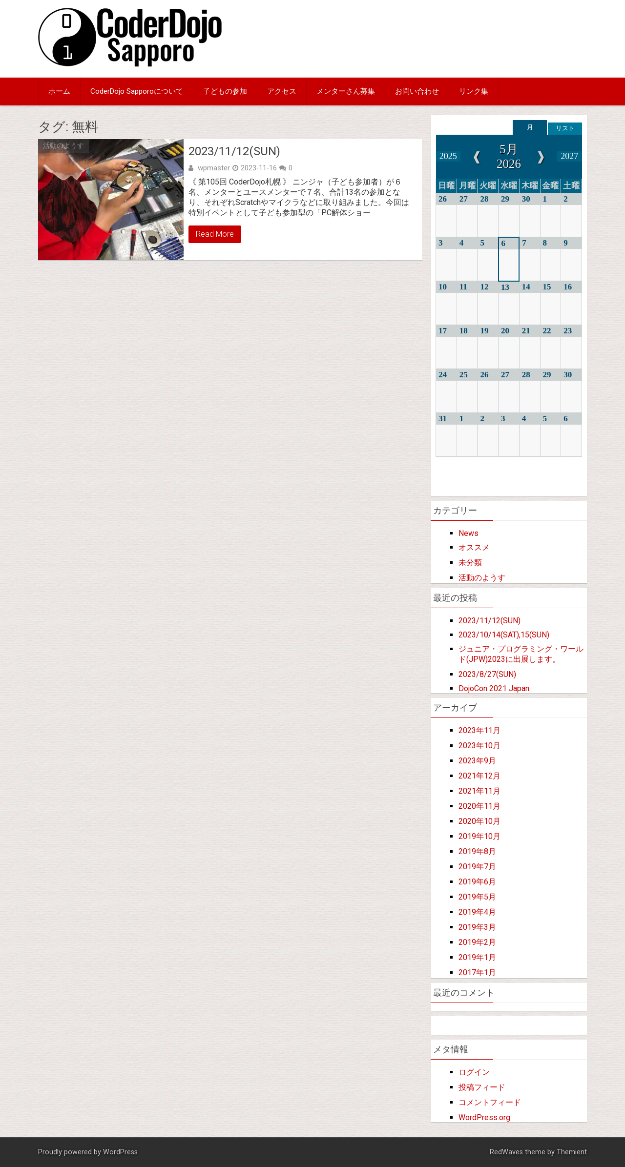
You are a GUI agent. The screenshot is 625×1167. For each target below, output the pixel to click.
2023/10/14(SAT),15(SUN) (503, 634)
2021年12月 (479, 775)
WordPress (120, 1152)
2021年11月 (479, 791)
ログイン (474, 1072)
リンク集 (473, 91)
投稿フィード (481, 1087)
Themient (572, 1152)
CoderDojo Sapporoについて (136, 91)
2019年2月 (477, 942)
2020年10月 (479, 821)
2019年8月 (477, 851)
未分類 (470, 562)
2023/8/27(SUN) (487, 674)
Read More (215, 234)
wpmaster (214, 168)
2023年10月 (479, 745)
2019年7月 (477, 866)
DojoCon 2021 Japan (493, 688)
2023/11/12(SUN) (234, 151)
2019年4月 (477, 912)
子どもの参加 (225, 91)
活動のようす (63, 145)
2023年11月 (479, 730)
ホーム (59, 91)
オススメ (474, 547)
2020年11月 (479, 806)
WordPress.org (484, 1117)
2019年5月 (477, 896)
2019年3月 (477, 927)
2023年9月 (477, 760)
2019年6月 (477, 881)
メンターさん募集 (345, 91)
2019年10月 (479, 836)
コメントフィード (489, 1102)
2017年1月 (477, 972)
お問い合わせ (417, 91)
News (468, 533)
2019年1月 (477, 957)
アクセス (281, 91)
